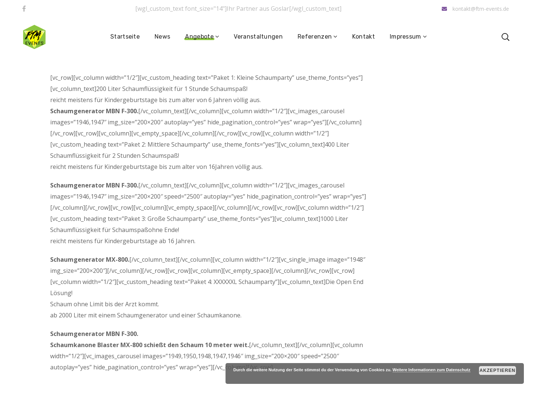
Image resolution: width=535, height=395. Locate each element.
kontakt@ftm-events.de (475, 8)
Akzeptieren (498, 370)
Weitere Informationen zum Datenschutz (431, 370)
